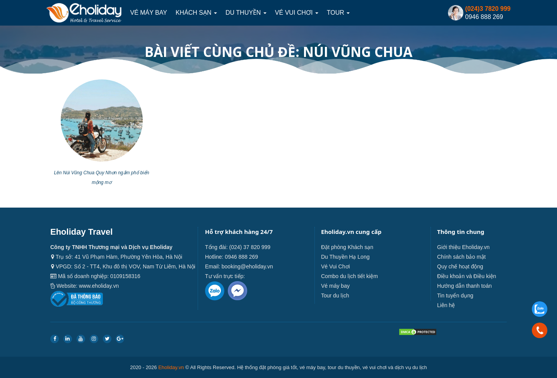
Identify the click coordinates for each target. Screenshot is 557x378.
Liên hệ (446, 305)
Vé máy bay (148, 12)
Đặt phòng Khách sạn (347, 247)
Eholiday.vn (171, 367)
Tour (338, 12)
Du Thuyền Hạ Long (345, 257)
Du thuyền (246, 12)
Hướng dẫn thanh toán (464, 286)
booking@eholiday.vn (247, 266)
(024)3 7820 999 (488, 8)
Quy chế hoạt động (460, 266)
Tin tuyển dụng (455, 295)
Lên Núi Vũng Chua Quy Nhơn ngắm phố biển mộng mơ (101, 177)
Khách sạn (196, 12)
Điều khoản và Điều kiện (466, 276)
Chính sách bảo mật (461, 257)
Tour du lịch (335, 295)
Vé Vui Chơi (296, 12)
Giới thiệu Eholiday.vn (463, 247)
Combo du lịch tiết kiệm (349, 276)
